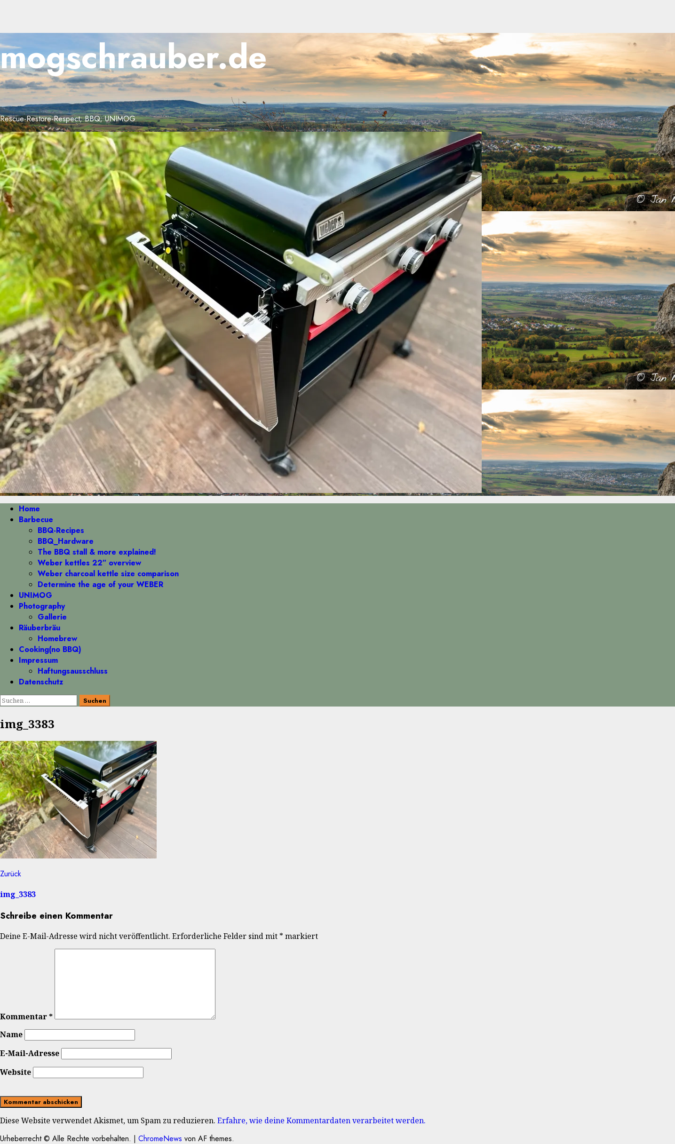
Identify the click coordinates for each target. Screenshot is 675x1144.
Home (29, 508)
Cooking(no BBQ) (50, 649)
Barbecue (36, 519)
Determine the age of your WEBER (100, 584)
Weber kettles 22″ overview (89, 562)
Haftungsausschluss (73, 671)
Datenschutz (41, 681)
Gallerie (52, 617)
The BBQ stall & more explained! (97, 552)
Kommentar (26, 1016)
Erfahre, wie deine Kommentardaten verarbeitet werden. (321, 1120)
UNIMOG (35, 595)
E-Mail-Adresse (29, 1053)
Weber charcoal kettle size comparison (108, 573)
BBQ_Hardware (66, 541)
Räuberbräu (39, 627)
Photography (42, 606)
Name (11, 1034)
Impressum (38, 660)
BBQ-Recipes (61, 530)
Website (15, 1072)
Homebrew (57, 638)
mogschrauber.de (133, 56)
